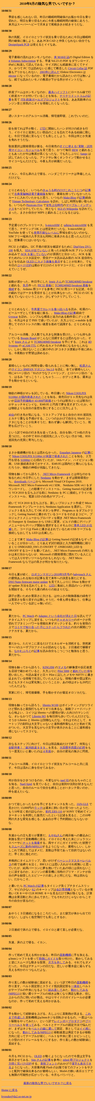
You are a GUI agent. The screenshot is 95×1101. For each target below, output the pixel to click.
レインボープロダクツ (68, 1021)
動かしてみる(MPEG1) (37, 1032)
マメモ (62, 667)
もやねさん (55, 835)
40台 (11, 414)
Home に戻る (9, 1090)
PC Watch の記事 (33, 885)
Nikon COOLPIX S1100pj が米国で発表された (40, 456)
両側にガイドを (49, 958)
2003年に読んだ (50, 72)
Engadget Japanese (70, 452)
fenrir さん (55, 281)
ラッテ (38, 807)
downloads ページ (25, 481)
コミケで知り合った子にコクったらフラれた (42, 627)
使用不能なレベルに (46, 232)
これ (88, 1013)
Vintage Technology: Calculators (30, 201)
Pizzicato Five (34, 205)
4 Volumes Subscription (22, 60)
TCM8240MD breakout (78, 281)
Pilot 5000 (63, 671)
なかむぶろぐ (22, 650)
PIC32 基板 (44, 285)
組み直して (55, 989)
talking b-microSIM (75, 225)
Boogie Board (28, 338)
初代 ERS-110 (53, 811)
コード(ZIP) (24, 265)
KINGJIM (48, 667)
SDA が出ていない (36, 250)
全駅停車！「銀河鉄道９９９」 (28, 747)
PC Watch (28, 615)
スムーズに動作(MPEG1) (26, 846)
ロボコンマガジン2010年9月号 (50, 574)
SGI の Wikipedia (68, 208)
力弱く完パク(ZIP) (20, 1063)
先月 (25, 285)
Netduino (45, 477)
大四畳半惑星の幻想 (72, 747)
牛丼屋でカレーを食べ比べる (49, 309)
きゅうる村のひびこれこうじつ (62, 190)
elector (12, 75)
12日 (52, 585)
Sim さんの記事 (41, 1059)
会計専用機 (63, 889)
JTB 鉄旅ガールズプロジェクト (40, 99)
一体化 (75, 986)
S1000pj (25, 460)
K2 (34, 889)
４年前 (47, 751)
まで (11, 1017)
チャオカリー (65, 619)
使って (30, 1024)
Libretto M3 (39, 716)
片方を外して (56, 962)
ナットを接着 (31, 842)
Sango (83, 153)
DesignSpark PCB (19, 44)
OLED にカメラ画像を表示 (43, 261)
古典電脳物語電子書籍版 (29, 193)
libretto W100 (50, 705)
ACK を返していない (34, 254)
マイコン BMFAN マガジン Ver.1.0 (32, 369)
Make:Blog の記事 (65, 312)
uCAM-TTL (29, 345)
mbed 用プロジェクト (76, 1059)
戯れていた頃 (81, 671)
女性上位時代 (54, 205)
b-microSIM (52, 225)
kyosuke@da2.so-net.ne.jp (16, 1096)
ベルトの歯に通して (44, 1028)
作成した (20, 1017)
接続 (11, 289)
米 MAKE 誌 (61, 57)
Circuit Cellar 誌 (77, 68)
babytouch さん (82, 574)
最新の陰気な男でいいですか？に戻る (47, 1083)
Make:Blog (69, 197)
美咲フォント (48, 1063)
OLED (38, 1056)
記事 (88, 190)
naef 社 (64, 780)
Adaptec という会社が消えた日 (57, 615)
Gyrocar (13, 316)
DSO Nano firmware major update (28, 581)
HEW (75, 150)
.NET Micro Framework (56, 474)
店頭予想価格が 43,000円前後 (32, 400)
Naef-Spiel (26, 784)
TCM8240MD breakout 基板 (71, 285)
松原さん (85, 365)
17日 (42, 128)
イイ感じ (85, 1028)
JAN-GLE (82, 804)
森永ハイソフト (58, 92)
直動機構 (65, 954)
